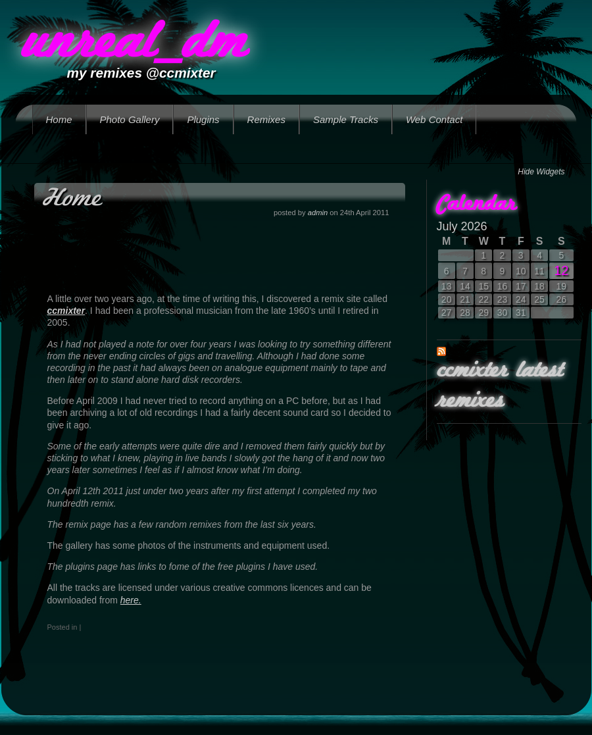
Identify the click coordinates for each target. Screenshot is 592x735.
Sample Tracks (345, 119)
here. (130, 600)
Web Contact (434, 119)
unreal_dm (133, 44)
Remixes (266, 119)
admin (318, 212)
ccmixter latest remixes (499, 386)
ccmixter (66, 310)
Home (59, 119)
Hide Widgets (541, 171)
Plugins (203, 119)
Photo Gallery (130, 119)
